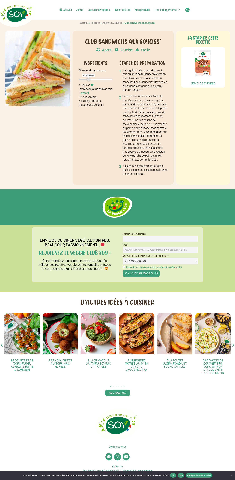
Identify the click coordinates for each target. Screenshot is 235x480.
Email (125, 245)
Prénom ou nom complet (134, 234)
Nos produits (142, 9)
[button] (187, 9)
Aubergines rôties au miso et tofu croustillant (136, 365)
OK (173, 475)
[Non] (231, 475)
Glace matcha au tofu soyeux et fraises (98, 364)
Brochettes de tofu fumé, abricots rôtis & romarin (22, 365)
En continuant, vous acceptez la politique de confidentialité (154, 267)
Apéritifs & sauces (112, 22)
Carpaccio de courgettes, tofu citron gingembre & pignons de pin (213, 367)
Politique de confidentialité (199, 475)
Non (181, 475)
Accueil (84, 22)
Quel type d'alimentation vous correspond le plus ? (146, 256)
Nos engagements (167, 9)
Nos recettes (122, 9)
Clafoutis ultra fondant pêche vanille (175, 364)
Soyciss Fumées (203, 83)
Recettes (95, 22)
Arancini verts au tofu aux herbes (60, 364)
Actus (79, 9)
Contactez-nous (117, 446)
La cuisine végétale (99, 9)
